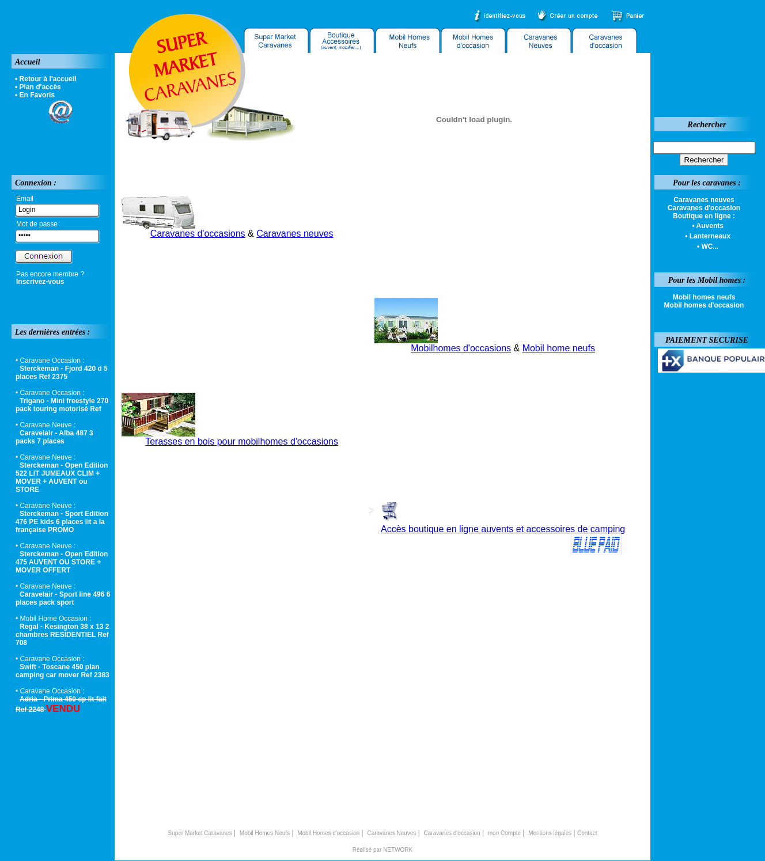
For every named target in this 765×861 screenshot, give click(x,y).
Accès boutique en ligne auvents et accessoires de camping (503, 529)
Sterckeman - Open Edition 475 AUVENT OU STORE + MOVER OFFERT (62, 562)
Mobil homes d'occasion (704, 305)
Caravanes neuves (294, 233)
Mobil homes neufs (704, 297)
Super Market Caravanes (200, 833)
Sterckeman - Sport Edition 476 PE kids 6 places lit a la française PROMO (62, 522)
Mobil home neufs (558, 348)
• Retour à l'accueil (45, 79)
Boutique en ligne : (704, 216)
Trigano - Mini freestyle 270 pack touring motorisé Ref (62, 405)
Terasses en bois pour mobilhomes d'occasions (241, 441)
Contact (587, 833)
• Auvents (707, 226)
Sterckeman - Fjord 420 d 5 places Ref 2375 (62, 373)
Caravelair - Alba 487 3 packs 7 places (54, 437)
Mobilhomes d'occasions (461, 348)
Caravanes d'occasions (197, 233)
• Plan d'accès (38, 87)
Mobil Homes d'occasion (328, 833)
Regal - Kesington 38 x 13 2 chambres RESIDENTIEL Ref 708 (62, 635)
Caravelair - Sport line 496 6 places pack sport (63, 598)
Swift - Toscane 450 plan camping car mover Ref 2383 (62, 671)
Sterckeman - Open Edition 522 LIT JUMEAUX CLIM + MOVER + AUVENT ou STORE (62, 477)
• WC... (708, 246)
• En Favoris (35, 95)
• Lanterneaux (707, 236)
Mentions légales (549, 833)
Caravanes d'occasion (452, 833)
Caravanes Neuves (391, 833)
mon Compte (504, 833)
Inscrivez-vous (40, 282)
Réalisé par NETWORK (382, 850)
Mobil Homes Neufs (265, 833)
